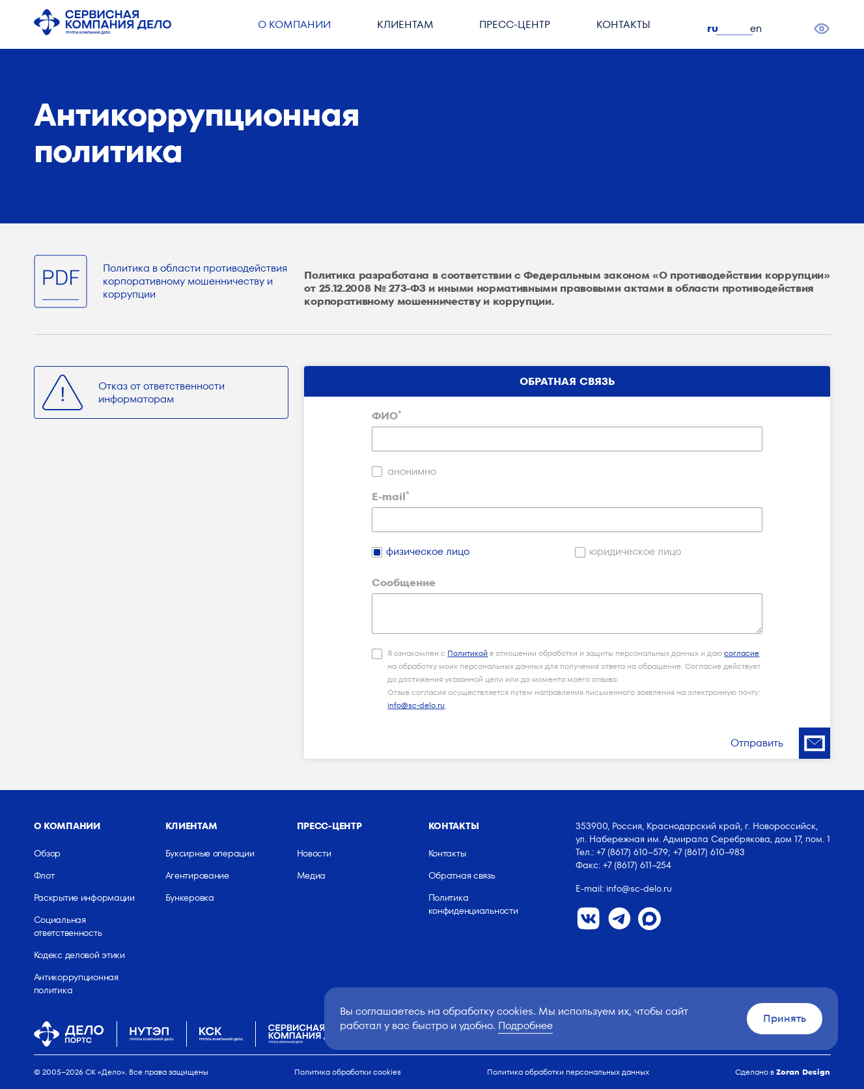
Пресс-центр (514, 30)
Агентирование (197, 875)
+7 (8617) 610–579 (632, 851)
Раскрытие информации (84, 897)
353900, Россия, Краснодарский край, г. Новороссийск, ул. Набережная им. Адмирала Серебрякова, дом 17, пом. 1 (703, 832)
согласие (741, 652)
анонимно (411, 471)
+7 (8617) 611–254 (637, 864)
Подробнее (525, 1025)
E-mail (391, 496)
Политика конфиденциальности (473, 904)
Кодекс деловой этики (79, 954)
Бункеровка (189, 897)
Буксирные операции (210, 853)
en (759, 28)
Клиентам (402, 30)
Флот (44, 875)
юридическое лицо (635, 551)
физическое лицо (427, 551)
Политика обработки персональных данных (568, 1071)
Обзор (47, 853)
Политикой (467, 652)
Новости (314, 853)
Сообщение (404, 582)
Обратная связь (461, 875)
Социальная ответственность (68, 926)
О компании (288, 30)
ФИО (387, 416)
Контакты (626, 30)
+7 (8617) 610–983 (709, 851)
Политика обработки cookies (347, 1071)
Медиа (311, 875)
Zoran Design (803, 1071)
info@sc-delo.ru (416, 705)
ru (715, 28)
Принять (784, 1018)
